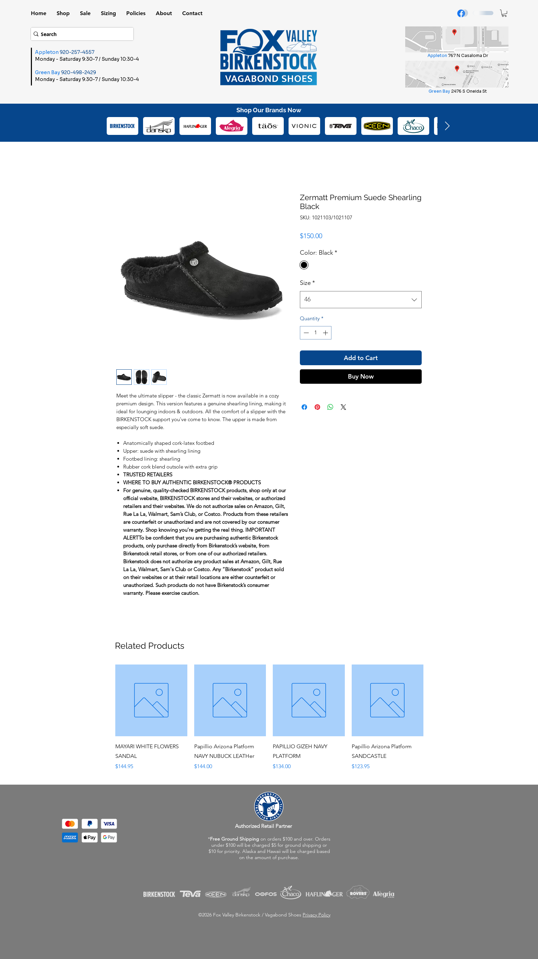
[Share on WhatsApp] (330, 407)
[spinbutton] (315, 332)
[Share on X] (343, 407)
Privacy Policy (316, 915)
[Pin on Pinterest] (317, 407)
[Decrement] (305, 332)
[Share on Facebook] (304, 407)
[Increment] (326, 332)
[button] (504, 13)
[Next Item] (447, 126)
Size (307, 283)
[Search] (80, 34)
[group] (269, 717)
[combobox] (361, 299)
